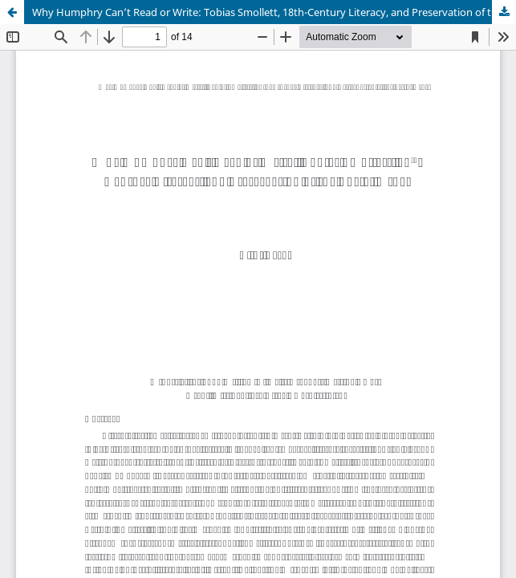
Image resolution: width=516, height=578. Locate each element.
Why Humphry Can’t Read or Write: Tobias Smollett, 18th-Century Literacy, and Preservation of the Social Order (274, 12)
